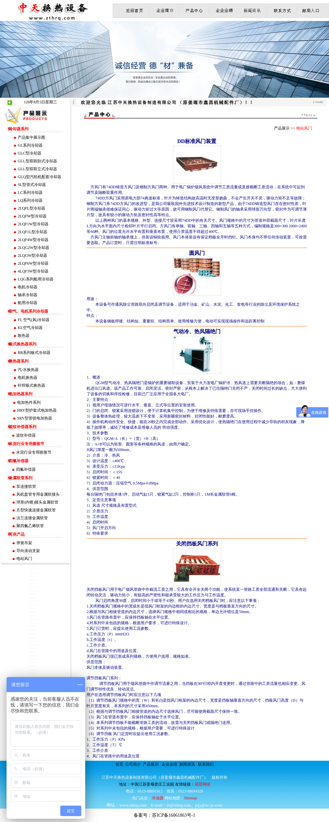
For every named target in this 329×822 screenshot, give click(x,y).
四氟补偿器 (26, 469)
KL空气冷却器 (30, 327)
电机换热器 (27, 377)
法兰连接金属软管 (32, 518)
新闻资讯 (187, 764)
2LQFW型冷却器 (32, 216)
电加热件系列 (29, 402)
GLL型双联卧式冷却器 (37, 161)
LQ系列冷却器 (30, 200)
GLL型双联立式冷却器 (37, 169)
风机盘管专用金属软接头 (38, 494)
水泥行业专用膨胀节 (33, 452)
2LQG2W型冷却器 (33, 247)
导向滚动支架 (28, 550)
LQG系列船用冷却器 (35, 279)
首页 (119, 764)
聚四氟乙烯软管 (30, 526)
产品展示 (151, 764)
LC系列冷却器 (30, 192)
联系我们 (206, 764)
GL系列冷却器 (30, 145)
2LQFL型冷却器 (31, 208)
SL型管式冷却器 (32, 184)
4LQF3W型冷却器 (33, 271)
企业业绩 (169, 764)
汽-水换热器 (28, 369)
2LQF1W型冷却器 (33, 224)
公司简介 (133, 764)
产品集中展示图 (31, 137)
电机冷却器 (27, 287)
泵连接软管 (26, 486)
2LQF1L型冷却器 (32, 232)
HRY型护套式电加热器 (37, 410)
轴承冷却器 (27, 295)
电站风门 (24, 558)
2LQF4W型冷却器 (33, 239)
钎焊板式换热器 (31, 385)
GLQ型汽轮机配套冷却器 (39, 177)
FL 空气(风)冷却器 (33, 320)
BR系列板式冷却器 (34, 352)
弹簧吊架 (24, 543)
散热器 (23, 335)
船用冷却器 (27, 302)
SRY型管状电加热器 (34, 418)
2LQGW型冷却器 (32, 255)
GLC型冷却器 (29, 153)
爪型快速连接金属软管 (36, 510)
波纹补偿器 (26, 435)
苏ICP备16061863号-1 (173, 815)
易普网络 (202, 784)
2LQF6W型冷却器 (33, 263)
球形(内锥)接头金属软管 (37, 502)
